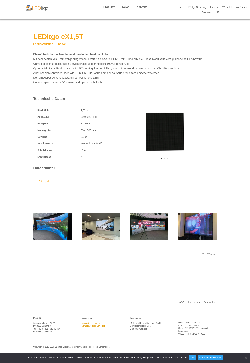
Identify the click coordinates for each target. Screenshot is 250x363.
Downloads (207, 12)
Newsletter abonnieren (92, 323)
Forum (220, 12)
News (125, 7)
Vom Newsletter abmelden (93, 326)
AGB (181, 302)
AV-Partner (242, 7)
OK (192, 357)
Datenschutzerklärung (210, 357)
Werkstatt (227, 7)
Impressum (194, 302)
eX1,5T (44, 181)
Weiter (211, 254)
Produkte (109, 7)
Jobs (180, 7)
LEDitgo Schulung (196, 7)
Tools (212, 7)
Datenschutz (210, 302)
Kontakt (142, 7)
